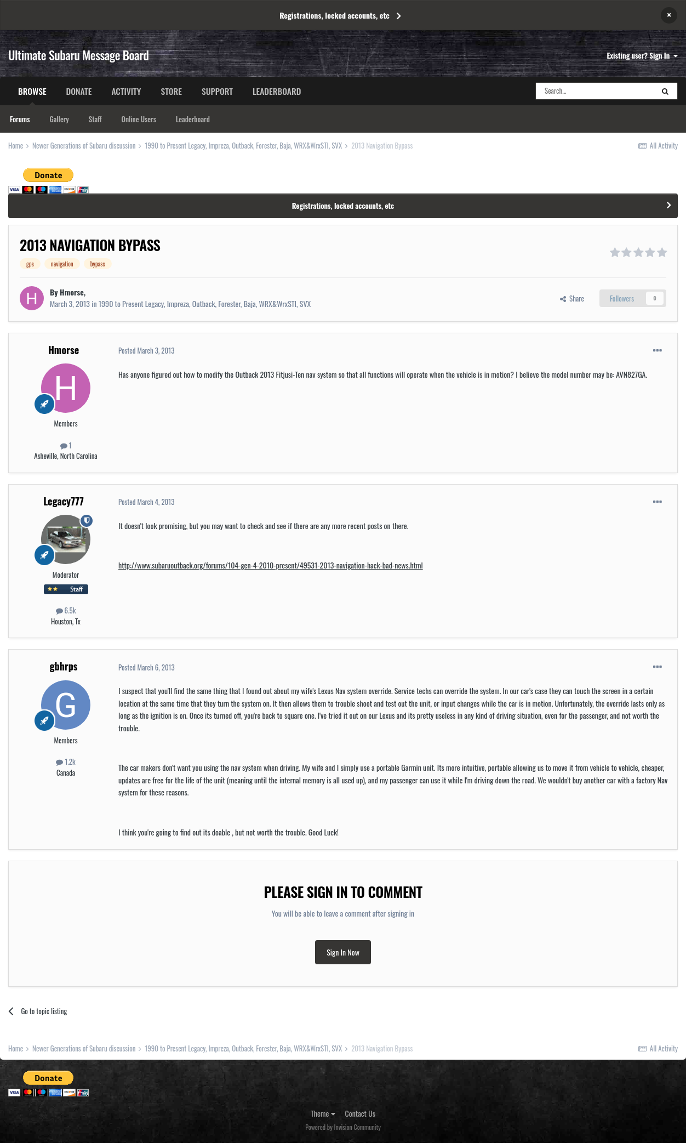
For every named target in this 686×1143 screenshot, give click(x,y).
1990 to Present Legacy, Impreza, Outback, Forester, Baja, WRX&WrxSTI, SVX (205, 303)
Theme (323, 1113)
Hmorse (72, 292)
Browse (32, 94)
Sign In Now (343, 952)
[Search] (594, 91)
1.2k (65, 761)
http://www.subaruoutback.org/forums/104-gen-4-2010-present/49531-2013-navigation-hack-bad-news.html (270, 565)
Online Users (139, 118)
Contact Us (360, 1113)
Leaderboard (193, 118)
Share (572, 298)
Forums (20, 118)
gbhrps (64, 666)
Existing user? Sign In (642, 55)
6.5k (66, 610)
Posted (146, 350)
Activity (126, 91)
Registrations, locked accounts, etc (334, 15)
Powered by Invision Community (343, 1126)
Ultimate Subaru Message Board (78, 55)
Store (171, 91)
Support (217, 91)
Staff (95, 118)
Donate (79, 91)
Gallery (58, 118)
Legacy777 (63, 501)
